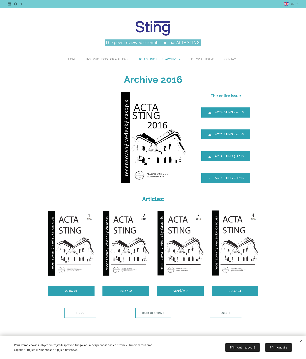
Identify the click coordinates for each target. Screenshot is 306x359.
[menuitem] (71, 59)
